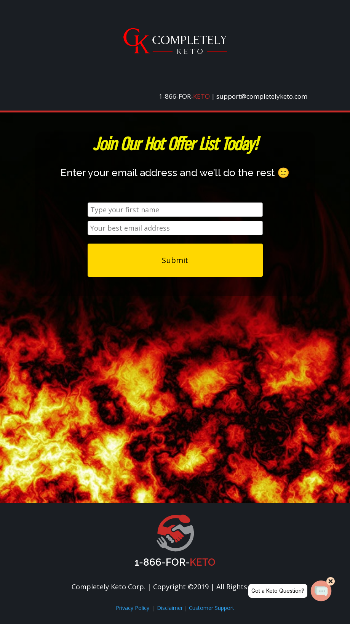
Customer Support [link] (211, 607)
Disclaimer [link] (170, 607)
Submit (175, 260)
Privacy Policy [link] (132, 607)
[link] (175, 52)
